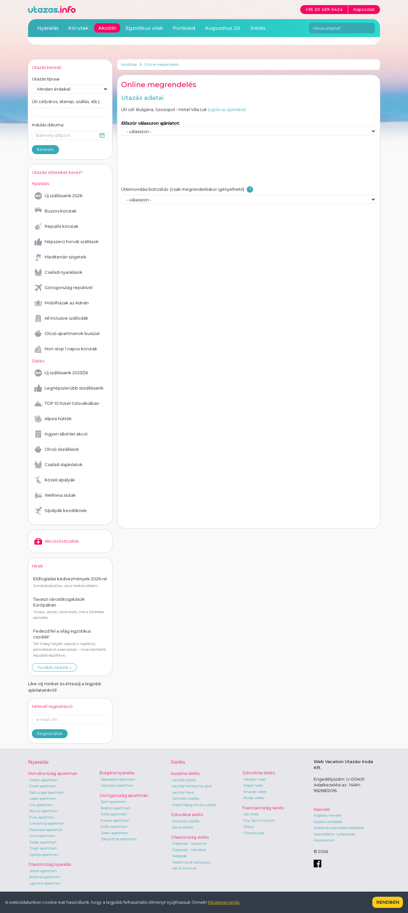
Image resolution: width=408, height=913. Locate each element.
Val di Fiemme (184, 868)
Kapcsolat (322, 809)
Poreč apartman (42, 786)
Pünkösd (184, 28)
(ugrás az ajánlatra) (227, 109)
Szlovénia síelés (258, 772)
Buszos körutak (55, 211)
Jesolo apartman (43, 871)
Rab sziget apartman (46, 792)
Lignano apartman (45, 883)
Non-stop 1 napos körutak (65, 349)
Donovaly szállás (186, 821)
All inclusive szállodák (61, 318)
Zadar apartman (43, 842)
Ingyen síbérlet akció (61, 434)
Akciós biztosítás (56, 541)
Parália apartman (115, 820)
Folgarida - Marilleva (189, 850)
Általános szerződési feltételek (339, 828)
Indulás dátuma (47, 124)
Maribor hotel (255, 779)
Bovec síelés (254, 798)
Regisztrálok (49, 733)
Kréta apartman (114, 814)
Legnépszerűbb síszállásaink (69, 388)
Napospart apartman (118, 779)
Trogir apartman (43, 848)
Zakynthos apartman (119, 839)
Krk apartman (41, 805)
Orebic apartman (43, 780)
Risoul (249, 826)
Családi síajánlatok (58, 465)
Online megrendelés (161, 64)
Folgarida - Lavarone (189, 843)
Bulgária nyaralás (116, 772)
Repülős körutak (56, 226)
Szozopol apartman (117, 785)
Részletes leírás (223, 902)
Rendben (387, 902)
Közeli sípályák (54, 480)
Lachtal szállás (184, 780)
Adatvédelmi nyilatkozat (334, 834)
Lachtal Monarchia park (192, 786)
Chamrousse (254, 833)
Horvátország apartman (52, 773)
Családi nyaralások (58, 272)
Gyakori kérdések (328, 822)
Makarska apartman (46, 830)
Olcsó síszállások (56, 449)
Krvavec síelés (255, 792)
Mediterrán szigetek (60, 257)
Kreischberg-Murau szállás (194, 805)
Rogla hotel (253, 785)
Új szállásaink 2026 (58, 196)
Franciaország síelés (263, 807)
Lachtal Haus (183, 792)
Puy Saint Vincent (259, 820)
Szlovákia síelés (187, 814)
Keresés (45, 149)
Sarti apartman (113, 801)
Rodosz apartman (115, 808)
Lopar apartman (42, 798)
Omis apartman (42, 836)
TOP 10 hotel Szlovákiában (66, 403)
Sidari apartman (114, 833)
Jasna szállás (182, 827)
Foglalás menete (327, 815)
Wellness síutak (55, 495)
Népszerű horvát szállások (66, 242)
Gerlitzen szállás (185, 798)
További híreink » (54, 667)
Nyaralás (48, 28)
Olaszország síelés (190, 837)
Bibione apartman (44, 877)
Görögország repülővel (63, 288)
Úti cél (65, 102)
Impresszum (324, 840)
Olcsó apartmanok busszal (66, 334)
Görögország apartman (123, 795)
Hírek (37, 565)
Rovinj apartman (43, 811)
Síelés (258, 28)
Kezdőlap (129, 64)
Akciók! (107, 28)
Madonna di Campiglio (191, 862)
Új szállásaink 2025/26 (61, 373)
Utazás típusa (45, 78)
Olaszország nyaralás (49, 864)
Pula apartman (42, 817)
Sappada (179, 856)
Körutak (78, 28)
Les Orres (251, 814)
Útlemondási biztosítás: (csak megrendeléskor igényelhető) (182, 189)
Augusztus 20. (223, 28)
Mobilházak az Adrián (61, 303)
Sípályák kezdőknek (60, 511)
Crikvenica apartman (47, 823)
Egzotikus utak (144, 28)
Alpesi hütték (53, 419)
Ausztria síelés (185, 773)
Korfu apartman (114, 826)
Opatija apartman (44, 854)
